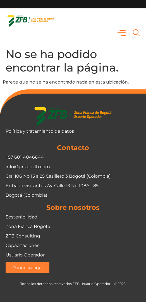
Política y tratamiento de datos (40, 131)
